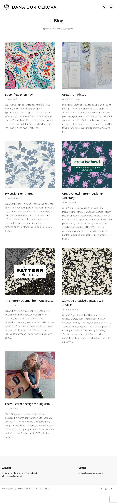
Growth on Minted (74, 94)
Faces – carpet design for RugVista (27, 404)
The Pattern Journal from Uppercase (29, 301)
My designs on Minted (19, 194)
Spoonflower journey (19, 94)
